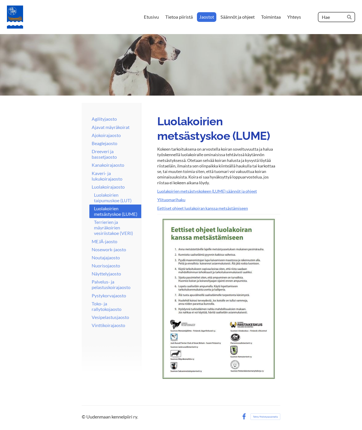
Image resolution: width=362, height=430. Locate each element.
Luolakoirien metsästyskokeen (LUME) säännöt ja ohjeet (207, 191)
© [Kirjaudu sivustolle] (84, 416)
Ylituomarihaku (171, 199)
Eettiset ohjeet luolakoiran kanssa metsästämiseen (202, 208)
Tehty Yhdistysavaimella (265, 416)
